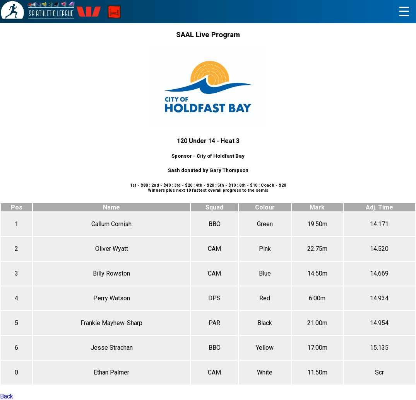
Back (6, 396)
